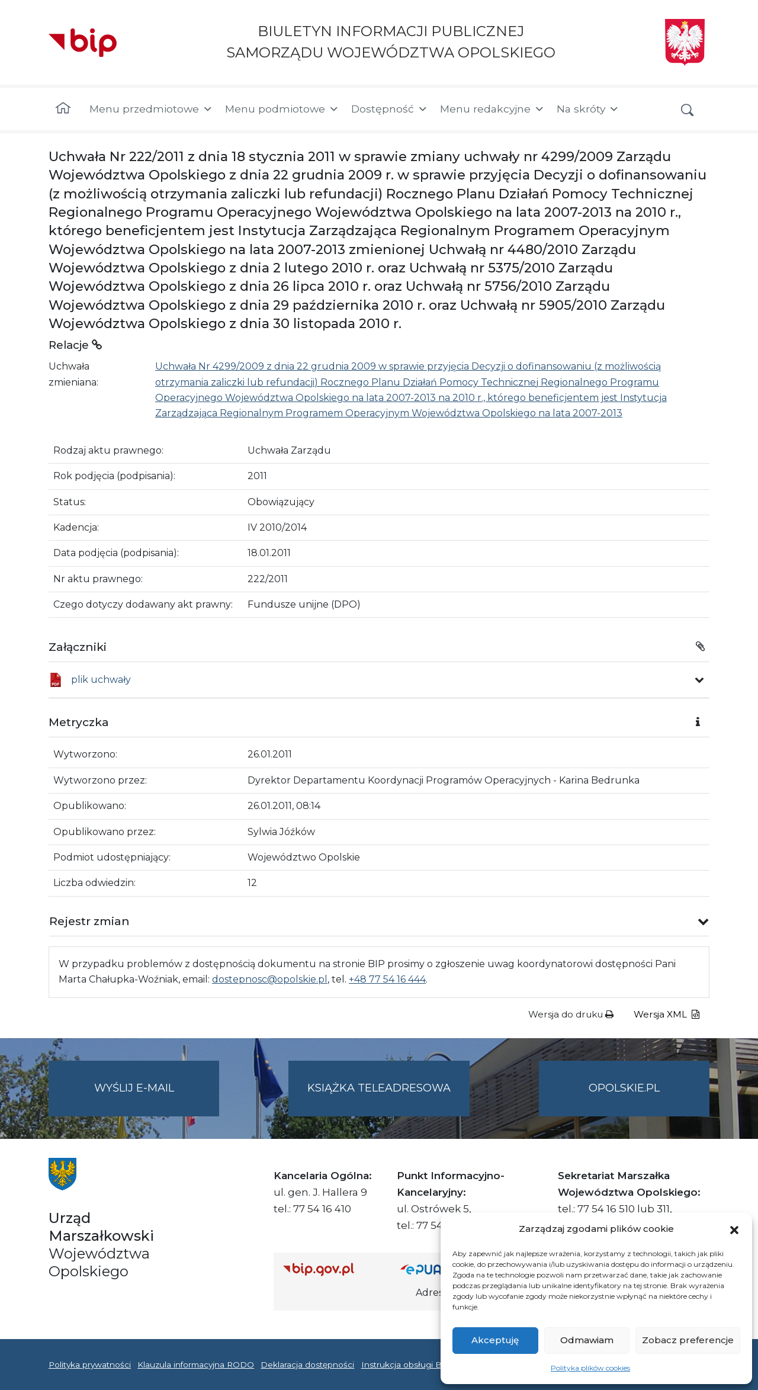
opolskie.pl (624, 1087)
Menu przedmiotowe (151, 109)
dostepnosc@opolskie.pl (269, 979)
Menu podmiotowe (282, 109)
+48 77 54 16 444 (387, 979)
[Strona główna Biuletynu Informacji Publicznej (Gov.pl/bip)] (332, 1269)
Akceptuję (495, 1340)
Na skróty (588, 109)
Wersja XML (666, 1014)
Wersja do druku (571, 1014)
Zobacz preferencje (688, 1340)
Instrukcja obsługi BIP (406, 1364)
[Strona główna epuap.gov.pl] (439, 1269)
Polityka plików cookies (590, 1367)
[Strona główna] (63, 109)
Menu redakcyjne (492, 109)
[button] (734, 1229)
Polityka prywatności (90, 1364)
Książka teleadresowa (379, 1087)
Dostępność (389, 109)
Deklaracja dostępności (307, 1364)
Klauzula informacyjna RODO (195, 1364)
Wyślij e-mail (157, 1097)
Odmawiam (587, 1340)
